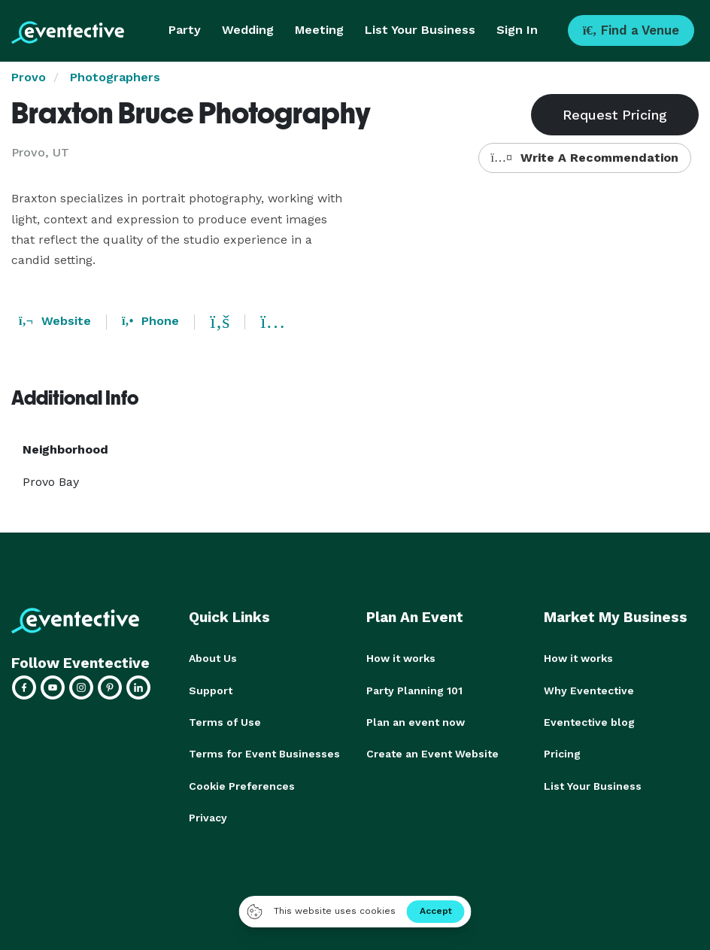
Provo (28, 77)
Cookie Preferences (242, 785)
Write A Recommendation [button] (584, 157)
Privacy (208, 816)
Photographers (115, 77)
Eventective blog (589, 721)
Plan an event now (415, 721)
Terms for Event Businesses (264, 753)
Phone (150, 321)
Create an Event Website (432, 753)
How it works (400, 658)
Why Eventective (589, 690)
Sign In (517, 30)
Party (184, 30)
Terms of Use (225, 721)
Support (210, 690)
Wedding (248, 30)
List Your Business (420, 30)
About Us (213, 658)
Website (55, 321)
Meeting (319, 30)
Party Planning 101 (414, 690)
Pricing (562, 753)
